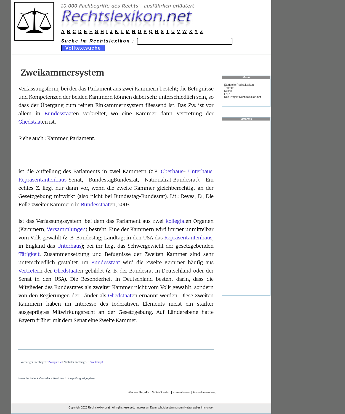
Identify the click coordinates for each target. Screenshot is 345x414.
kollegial (175, 221)
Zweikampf (96, 362)
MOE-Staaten (161, 392)
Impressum (142, 407)
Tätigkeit (28, 254)
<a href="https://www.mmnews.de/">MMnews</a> (246, 207)
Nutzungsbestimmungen (199, 407)
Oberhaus (172, 171)
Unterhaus (200, 171)
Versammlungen (66, 229)
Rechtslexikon (96, 407)
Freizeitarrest (181, 392)
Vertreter (28, 271)
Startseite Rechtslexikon (239, 84)
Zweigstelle (55, 362)
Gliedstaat (30, 122)
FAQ (227, 93)
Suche (228, 90)
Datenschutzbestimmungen (167, 407)
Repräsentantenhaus (42, 180)
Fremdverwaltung (204, 392)
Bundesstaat (58, 113)
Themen (229, 87)
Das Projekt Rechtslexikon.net (242, 96)
